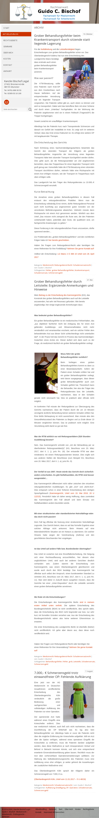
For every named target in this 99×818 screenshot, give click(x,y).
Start (6, 28)
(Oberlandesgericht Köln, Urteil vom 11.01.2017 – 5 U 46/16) (60, 779)
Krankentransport (82, 270)
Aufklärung (50, 787)
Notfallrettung (46, 49)
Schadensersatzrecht (82, 265)
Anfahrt (7, 71)
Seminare (7, 46)
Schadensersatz (41, 273)
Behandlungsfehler (54, 661)
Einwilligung (60, 787)
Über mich (8, 52)
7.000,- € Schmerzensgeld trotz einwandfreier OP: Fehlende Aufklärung (62, 675)
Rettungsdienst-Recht (63, 265)
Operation (73, 787)
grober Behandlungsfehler (63, 270)
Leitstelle (77, 661)
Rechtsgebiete (10, 40)
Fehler (48, 270)
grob (71, 661)
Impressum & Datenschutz (54, 812)
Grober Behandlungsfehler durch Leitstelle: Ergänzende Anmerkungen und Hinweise (63, 285)
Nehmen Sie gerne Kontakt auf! (80, 248)
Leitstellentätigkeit (67, 49)
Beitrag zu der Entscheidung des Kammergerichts (60, 295)
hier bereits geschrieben (58, 240)
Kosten (7, 58)
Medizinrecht (48, 265)
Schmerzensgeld (55, 273)
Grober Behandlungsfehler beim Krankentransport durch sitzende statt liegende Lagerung (62, 39)
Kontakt (7, 65)
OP (67, 787)
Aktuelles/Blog (10, 34)
